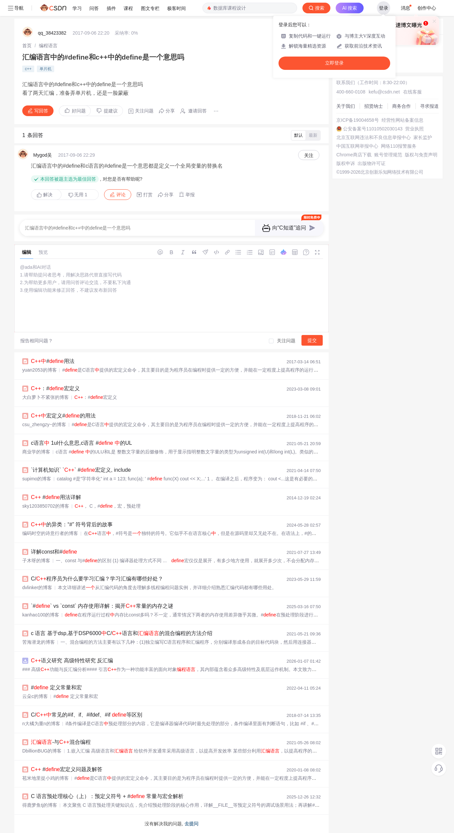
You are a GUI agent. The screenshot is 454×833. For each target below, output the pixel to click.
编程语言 (48, 45)
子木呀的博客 (36, 560)
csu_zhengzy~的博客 (44, 424)
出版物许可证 (372, 163)
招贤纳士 (373, 106)
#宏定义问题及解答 (66, 769)
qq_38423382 (52, 33)
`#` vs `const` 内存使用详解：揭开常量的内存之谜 (102, 606)
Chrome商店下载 (354, 154)
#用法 (52, 361)
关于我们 (345, 106)
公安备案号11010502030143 (372, 128)
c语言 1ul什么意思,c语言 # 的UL (81, 443)
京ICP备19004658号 (357, 120)
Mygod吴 (42, 155)
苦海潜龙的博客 (38, 642)
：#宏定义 (55, 388)
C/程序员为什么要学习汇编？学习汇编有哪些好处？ (97, 579)
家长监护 (422, 137)
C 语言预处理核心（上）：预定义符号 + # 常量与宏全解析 (107, 796)
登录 (383, 8)
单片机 (46, 69)
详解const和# (54, 552)
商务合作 (401, 106)
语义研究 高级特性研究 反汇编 (72, 660)
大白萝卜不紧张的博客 (45, 397)
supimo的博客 (36, 478)
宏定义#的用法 (63, 415)
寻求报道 (429, 106)
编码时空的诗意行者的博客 (50, 533)
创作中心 (426, 8)
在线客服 (412, 91)
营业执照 (414, 128)
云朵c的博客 (35, 696)
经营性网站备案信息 (402, 120)
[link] (27, 45)
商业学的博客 (36, 451)
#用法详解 (56, 497)
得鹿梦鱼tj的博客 (39, 805)
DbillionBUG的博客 (41, 750)
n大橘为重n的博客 (41, 723)
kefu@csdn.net (384, 91)
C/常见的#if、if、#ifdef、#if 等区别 (86, 715)
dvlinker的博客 (37, 587)
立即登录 (334, 63)
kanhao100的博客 (40, 614)
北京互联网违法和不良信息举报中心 (373, 137)
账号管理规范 (388, 154)
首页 (27, 45)
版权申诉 (345, 163)
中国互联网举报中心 (357, 146)
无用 (77, 195)
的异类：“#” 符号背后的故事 (72, 524)
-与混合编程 (61, 742)
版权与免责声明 (421, 154)
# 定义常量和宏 (56, 687)
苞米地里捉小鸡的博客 (45, 778)
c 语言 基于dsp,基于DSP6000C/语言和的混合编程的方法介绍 (121, 633)
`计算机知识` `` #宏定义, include (81, 470)
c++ (28, 69)
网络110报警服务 (398, 146)
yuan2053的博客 (39, 370)
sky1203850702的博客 (45, 506)
